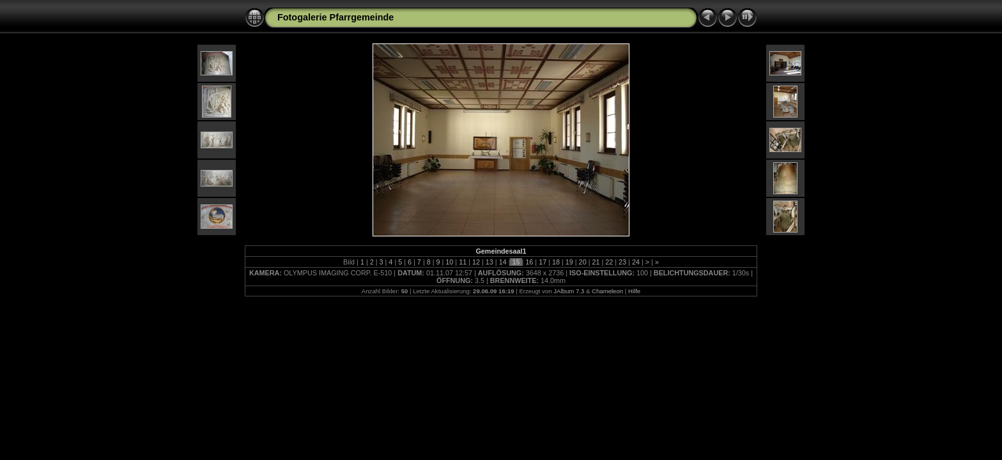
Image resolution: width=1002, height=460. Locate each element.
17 (542, 262)
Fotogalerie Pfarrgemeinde (335, 17)
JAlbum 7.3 (568, 291)
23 (622, 262)
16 (529, 262)
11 (462, 262)
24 (636, 262)
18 (556, 262)
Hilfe (634, 291)
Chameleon (607, 291)
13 (489, 262)
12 (476, 262)
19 (569, 262)
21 (595, 262)
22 (609, 262)
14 (503, 262)
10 (449, 262)
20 (583, 262)
